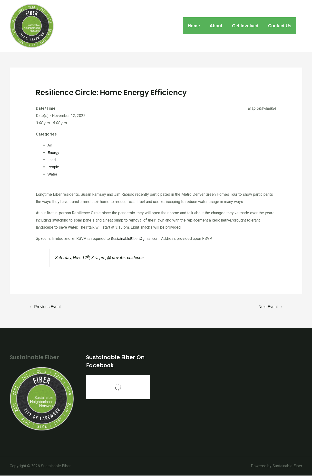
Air (50, 145)
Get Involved (247, 25)
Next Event (270, 306)
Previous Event (46, 306)
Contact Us (280, 25)
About (218, 25)
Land (52, 160)
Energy (54, 152)
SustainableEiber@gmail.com (136, 238)
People (54, 167)
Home (197, 25)
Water (53, 174)
